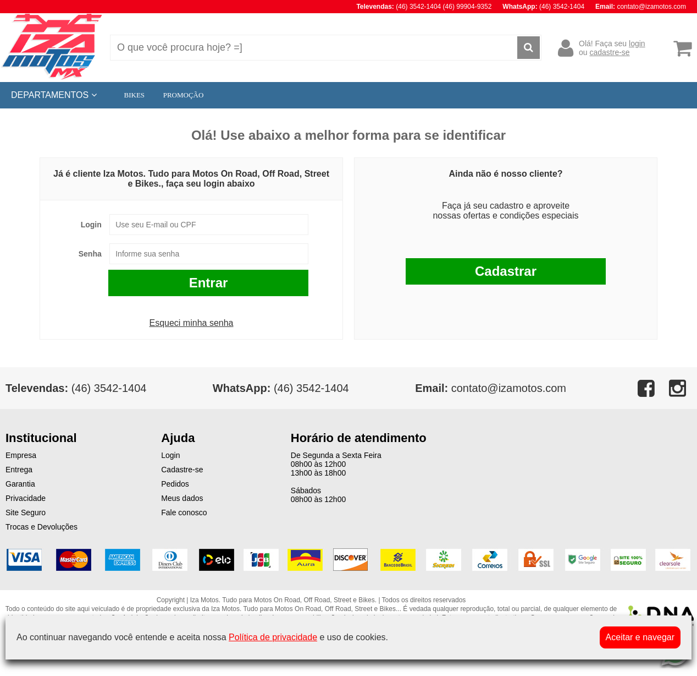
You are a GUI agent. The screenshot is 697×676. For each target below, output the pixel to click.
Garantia (20, 483)
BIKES (134, 95)
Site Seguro (25, 512)
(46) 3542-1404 (281, 388)
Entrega (18, 469)
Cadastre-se (182, 469)
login (637, 43)
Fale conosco (184, 512)
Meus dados (182, 498)
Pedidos (175, 483)
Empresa (20, 455)
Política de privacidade (273, 637)
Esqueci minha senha (192, 323)
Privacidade (25, 498)
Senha (90, 253)
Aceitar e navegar (640, 637)
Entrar (208, 282)
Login (91, 224)
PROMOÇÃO (183, 95)
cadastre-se (609, 52)
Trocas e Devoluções (41, 526)
